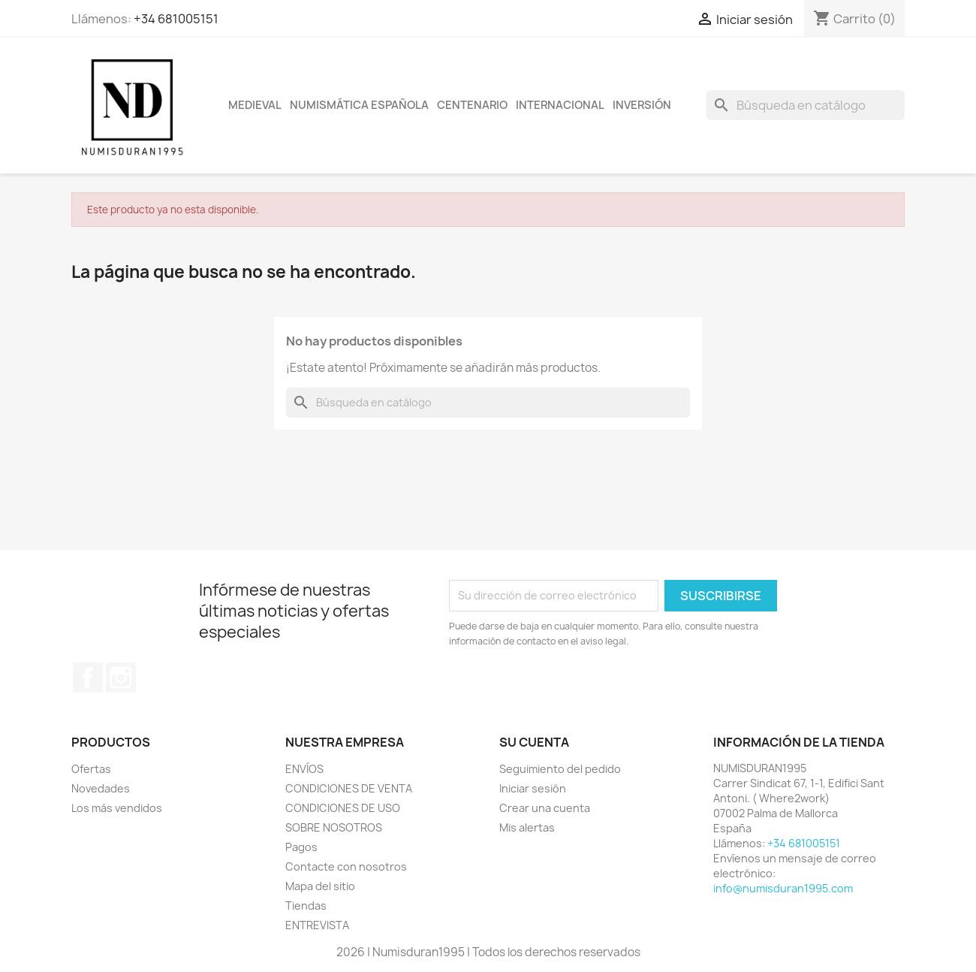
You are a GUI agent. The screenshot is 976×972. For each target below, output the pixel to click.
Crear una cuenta (544, 808)
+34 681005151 (176, 19)
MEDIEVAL (255, 105)
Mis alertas (527, 827)
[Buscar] (805, 105)
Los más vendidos (116, 808)
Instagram (121, 678)
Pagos (301, 847)
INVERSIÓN (642, 105)
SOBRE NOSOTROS (333, 827)
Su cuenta (534, 742)
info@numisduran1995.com (783, 888)
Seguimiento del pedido (560, 769)
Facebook (88, 678)
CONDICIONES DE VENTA (348, 788)
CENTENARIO (472, 105)
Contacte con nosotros (346, 866)
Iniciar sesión (532, 788)
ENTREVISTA (317, 925)
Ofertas (91, 769)
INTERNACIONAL (560, 105)
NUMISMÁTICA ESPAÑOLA (359, 105)
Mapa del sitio (320, 886)
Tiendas (306, 905)
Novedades (100, 788)
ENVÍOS (304, 769)
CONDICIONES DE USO (342, 808)
